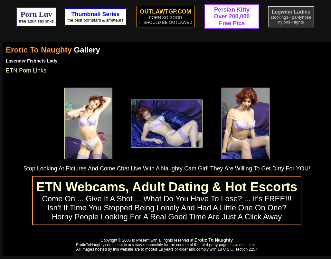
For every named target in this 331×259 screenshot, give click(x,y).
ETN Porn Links (26, 70)
